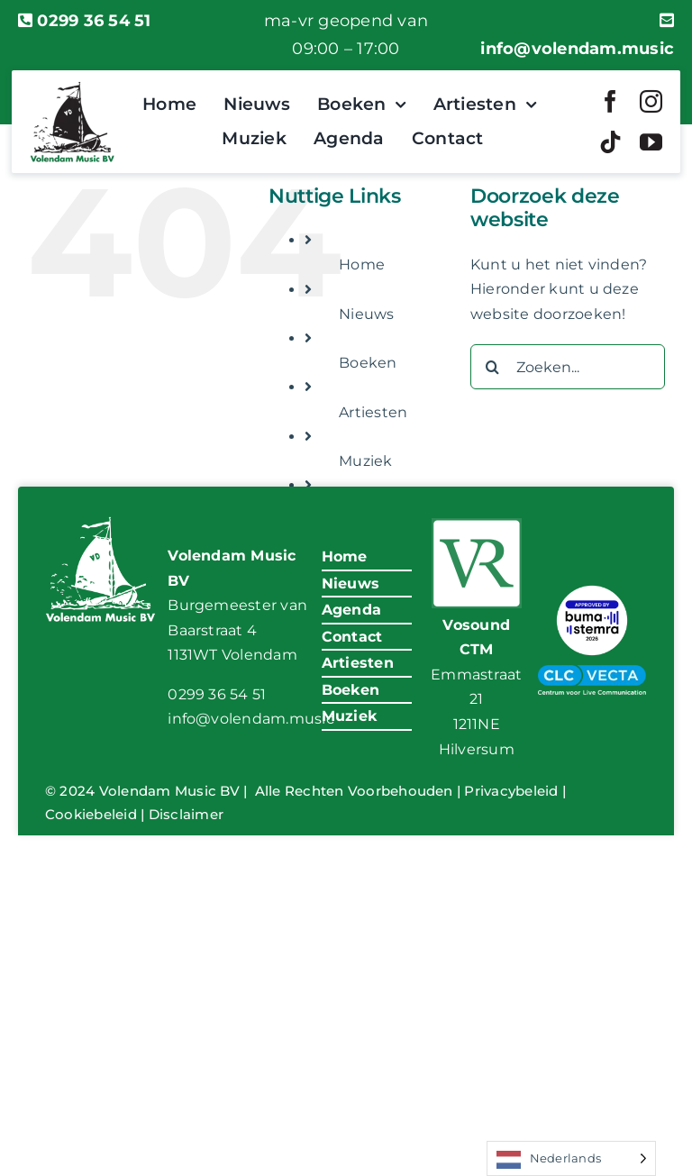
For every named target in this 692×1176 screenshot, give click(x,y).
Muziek (365, 460)
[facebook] (610, 101)
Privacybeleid (511, 790)
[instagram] (651, 101)
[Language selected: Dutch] (571, 1158)
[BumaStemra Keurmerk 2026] (592, 587)
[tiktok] (610, 142)
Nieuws (366, 314)
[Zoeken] (492, 366)
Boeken (367, 362)
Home (362, 264)
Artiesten (373, 412)
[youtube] (651, 142)
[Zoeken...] (567, 366)
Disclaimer (186, 814)
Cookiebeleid (91, 814)
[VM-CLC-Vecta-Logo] (592, 671)
